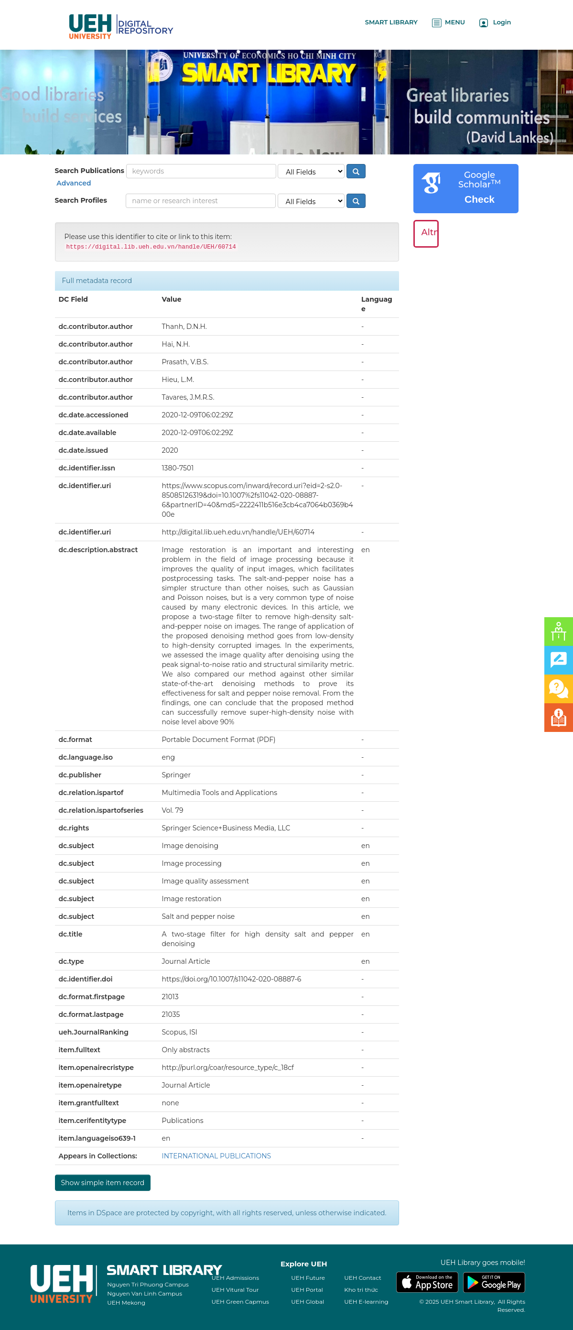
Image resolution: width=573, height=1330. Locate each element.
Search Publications (89, 170)
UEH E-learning (366, 1301)
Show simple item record (103, 1182)
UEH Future (308, 1277)
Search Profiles (81, 200)
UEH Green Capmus (240, 1301)
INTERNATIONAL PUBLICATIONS (216, 1156)
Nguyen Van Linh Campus (144, 1293)
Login (495, 22)
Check (480, 199)
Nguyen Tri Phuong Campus (148, 1284)
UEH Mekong (126, 1302)
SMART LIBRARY (391, 22)
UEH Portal (307, 1289)
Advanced (73, 183)
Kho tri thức (361, 1289)
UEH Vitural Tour (235, 1289)
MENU (448, 22)
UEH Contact (362, 1277)
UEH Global (307, 1301)
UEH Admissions (235, 1277)
